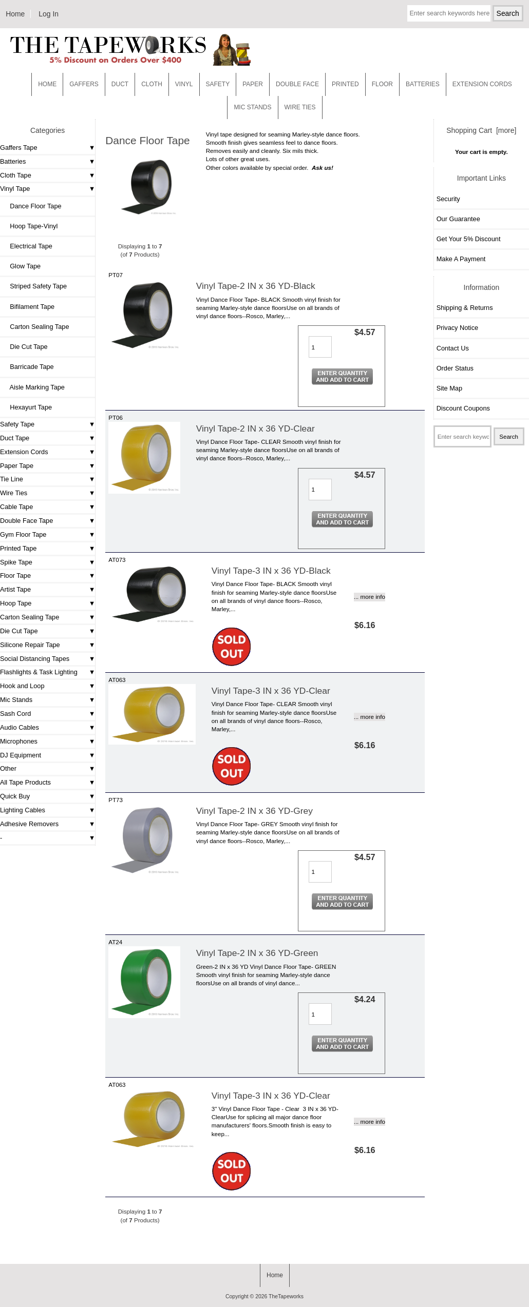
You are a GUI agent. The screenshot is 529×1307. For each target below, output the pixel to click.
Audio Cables (19, 727)
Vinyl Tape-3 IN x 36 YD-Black (271, 570)
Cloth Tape (15, 175)
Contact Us (453, 348)
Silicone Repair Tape (30, 645)
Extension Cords (24, 452)
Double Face (297, 84)
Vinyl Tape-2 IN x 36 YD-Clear (255, 428)
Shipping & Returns (465, 307)
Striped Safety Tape (35, 286)
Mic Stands (16, 700)
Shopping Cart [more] (481, 130)
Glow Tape (22, 266)
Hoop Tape (15, 603)
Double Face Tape (26, 520)
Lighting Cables (22, 810)
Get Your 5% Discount (469, 239)
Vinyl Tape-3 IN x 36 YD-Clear (271, 691)
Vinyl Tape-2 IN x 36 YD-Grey (254, 811)
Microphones (18, 741)
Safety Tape (17, 424)
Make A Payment (461, 259)
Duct (119, 84)
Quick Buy (15, 796)
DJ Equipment (20, 755)
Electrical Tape (27, 246)
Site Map (449, 388)
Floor (382, 84)
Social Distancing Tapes (34, 658)
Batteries (423, 84)
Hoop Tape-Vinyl (30, 226)
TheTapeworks (286, 1296)
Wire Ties (13, 493)
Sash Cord (15, 713)
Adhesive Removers (29, 824)
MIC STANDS (252, 107)
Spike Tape (16, 562)
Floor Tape (15, 575)
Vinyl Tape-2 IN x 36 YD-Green (257, 953)
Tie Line (11, 479)
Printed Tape (18, 548)
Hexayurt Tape (27, 407)
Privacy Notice (457, 327)
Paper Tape (16, 466)
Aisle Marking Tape (34, 387)
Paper (252, 84)
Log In (49, 14)
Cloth (151, 84)
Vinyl (184, 84)
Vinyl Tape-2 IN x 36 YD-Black (255, 286)
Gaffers (84, 84)
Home (15, 14)
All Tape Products (25, 782)
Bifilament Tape (28, 306)
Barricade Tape (28, 366)
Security (448, 199)
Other (8, 768)
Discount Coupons (463, 408)
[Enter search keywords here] (448, 13)
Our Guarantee (458, 219)
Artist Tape (15, 589)
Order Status (455, 368)
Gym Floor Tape (23, 534)
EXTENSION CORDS (482, 84)
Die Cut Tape (25, 346)
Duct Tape (14, 438)
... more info (369, 596)
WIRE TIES (300, 107)
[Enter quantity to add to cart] (320, 347)
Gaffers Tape (18, 147)
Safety (218, 84)
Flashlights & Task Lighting (39, 672)
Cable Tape (16, 507)
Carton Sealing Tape (36, 326)
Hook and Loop (22, 686)
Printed (345, 84)
